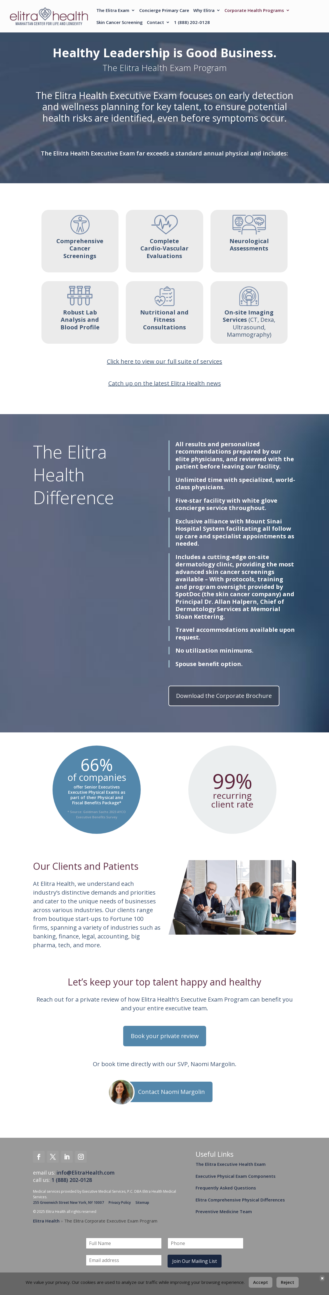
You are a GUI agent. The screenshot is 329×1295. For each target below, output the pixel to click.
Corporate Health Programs (254, 10)
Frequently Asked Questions (226, 1188)
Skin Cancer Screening (119, 22)
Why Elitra (204, 10)
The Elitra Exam (112, 10)
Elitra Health (46, 1221)
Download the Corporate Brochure (224, 696)
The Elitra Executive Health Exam (231, 1164)
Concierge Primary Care (164, 10)
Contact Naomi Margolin (171, 1092)
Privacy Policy (120, 1202)
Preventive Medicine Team (224, 1211)
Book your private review (164, 1036)
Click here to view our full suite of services (164, 361)
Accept (260, 1282)
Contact (155, 22)
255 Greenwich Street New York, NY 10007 (68, 1202)
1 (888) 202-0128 (192, 22)
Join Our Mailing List (194, 1261)
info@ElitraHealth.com (86, 1172)
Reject (287, 1282)
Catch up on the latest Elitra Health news (164, 383)
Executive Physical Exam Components (236, 1176)
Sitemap (142, 1202)
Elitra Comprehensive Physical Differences (240, 1200)
